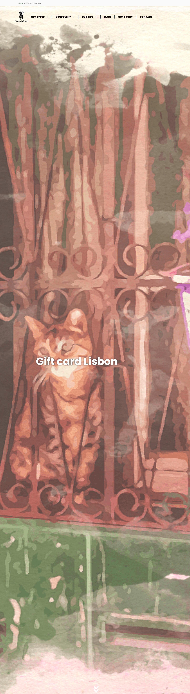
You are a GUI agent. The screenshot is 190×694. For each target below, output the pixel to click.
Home (20, 3)
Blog (107, 17)
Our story (125, 17)
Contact (146, 17)
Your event (65, 16)
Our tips (89, 16)
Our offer (39, 16)
